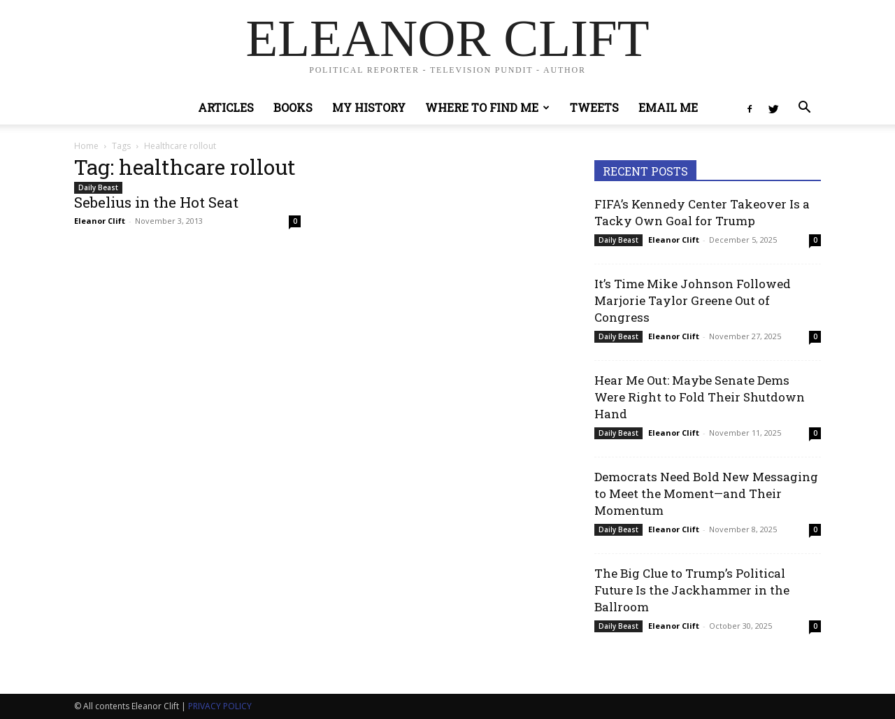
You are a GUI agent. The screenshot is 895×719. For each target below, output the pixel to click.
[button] (804, 108)
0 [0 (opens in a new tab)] (815, 240)
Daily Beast (98, 187)
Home (86, 146)
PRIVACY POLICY (220, 706)
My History (369, 107)
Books (293, 107)
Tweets (594, 107)
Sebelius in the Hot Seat (156, 202)
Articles (226, 107)
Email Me (668, 107)
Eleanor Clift (99, 220)
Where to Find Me (487, 107)
